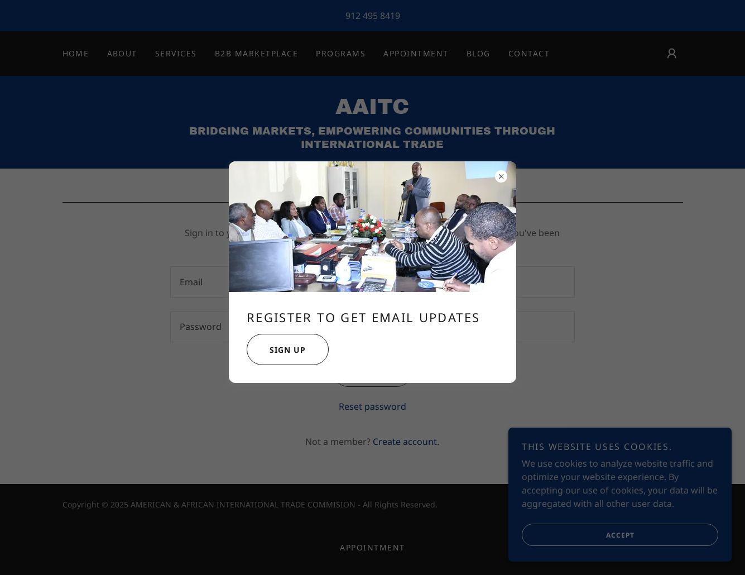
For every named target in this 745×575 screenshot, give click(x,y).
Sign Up (276, 349)
